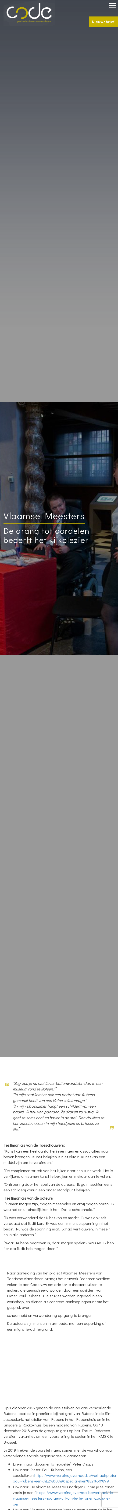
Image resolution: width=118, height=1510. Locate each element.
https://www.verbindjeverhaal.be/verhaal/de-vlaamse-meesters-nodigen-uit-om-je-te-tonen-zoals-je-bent (63, 1498)
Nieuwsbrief (103, 21)
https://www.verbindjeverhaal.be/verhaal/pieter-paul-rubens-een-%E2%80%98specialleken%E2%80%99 (65, 1478)
